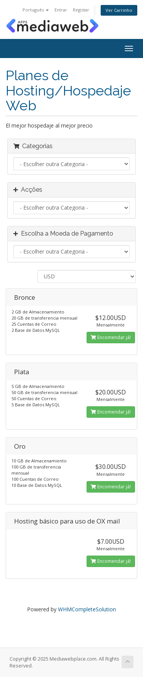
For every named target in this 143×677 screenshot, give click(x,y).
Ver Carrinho (119, 10)
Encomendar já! (111, 337)
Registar (81, 10)
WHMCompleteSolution (87, 609)
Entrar (61, 10)
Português (35, 10)
